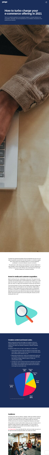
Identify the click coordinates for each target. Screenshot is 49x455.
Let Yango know (12, 429)
